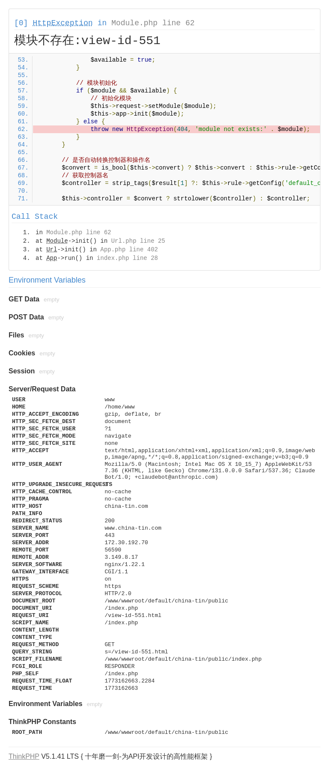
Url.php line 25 (138, 241)
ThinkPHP (24, 756)
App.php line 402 (129, 249)
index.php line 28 (127, 258)
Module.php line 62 (152, 23)
